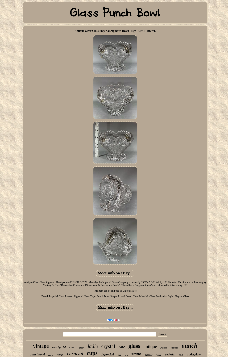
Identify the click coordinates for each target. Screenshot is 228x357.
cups (92, 353)
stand (136, 354)
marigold (59, 347)
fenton (158, 355)
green (81, 347)
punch (189, 345)
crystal (108, 346)
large (60, 354)
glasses (148, 354)
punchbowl (37, 354)
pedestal (170, 354)
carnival (75, 353)
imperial (107, 354)
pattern (163, 347)
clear (72, 347)
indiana (174, 347)
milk (181, 354)
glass (134, 346)
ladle (93, 346)
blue (126, 355)
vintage (41, 346)
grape (50, 355)
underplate (194, 354)
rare (122, 347)
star (119, 355)
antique (150, 346)
